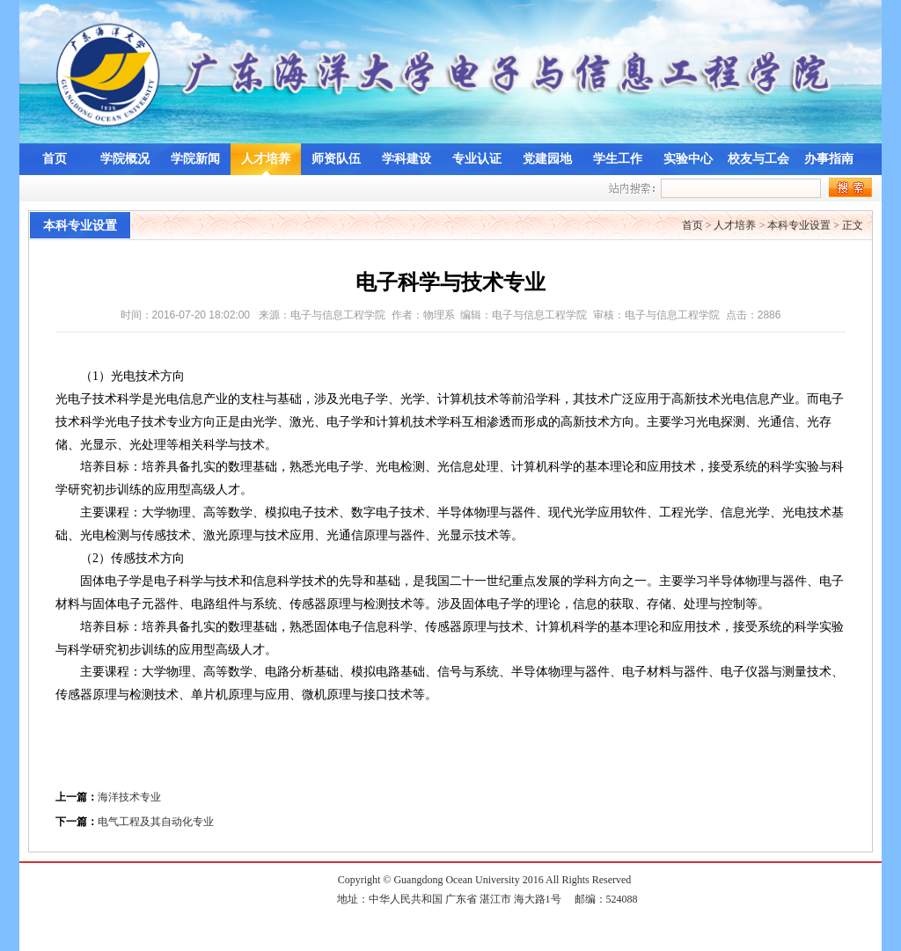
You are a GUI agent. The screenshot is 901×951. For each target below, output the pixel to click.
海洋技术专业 (129, 797)
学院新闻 (195, 158)
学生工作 (617, 158)
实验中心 (688, 158)
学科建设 (406, 158)
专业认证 (477, 158)
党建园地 (547, 158)
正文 (852, 225)
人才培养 (265, 158)
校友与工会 (758, 158)
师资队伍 (336, 158)
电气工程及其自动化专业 (156, 822)
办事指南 (828, 158)
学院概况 (125, 158)
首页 (54, 158)
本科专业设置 (799, 225)
